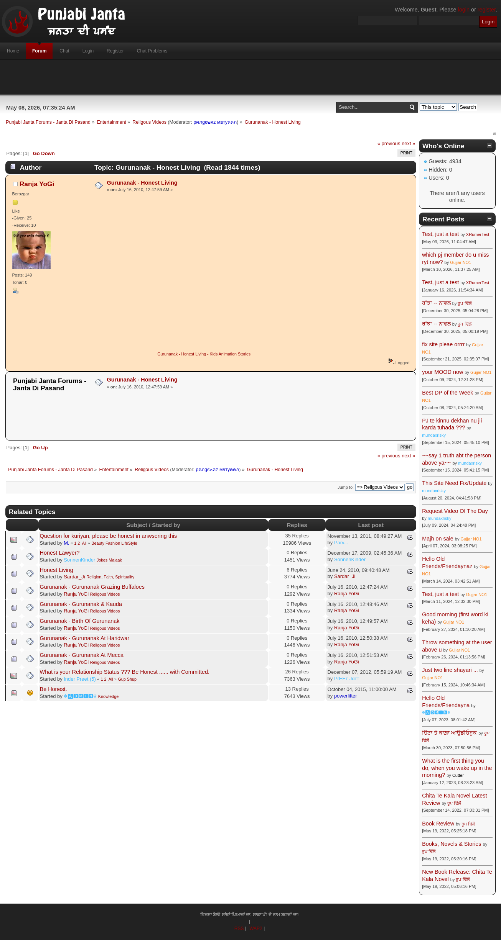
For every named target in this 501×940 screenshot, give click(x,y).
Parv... (341, 542)
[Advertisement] (250, 77)
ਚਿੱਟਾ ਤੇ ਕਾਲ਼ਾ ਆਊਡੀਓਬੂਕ (449, 733)
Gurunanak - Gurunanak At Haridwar (85, 638)
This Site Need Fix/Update (454, 483)
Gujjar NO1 (460, 262)
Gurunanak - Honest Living (142, 183)
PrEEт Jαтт (346, 678)
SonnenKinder (79, 560)
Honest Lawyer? (60, 553)
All (84, 543)
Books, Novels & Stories (451, 844)
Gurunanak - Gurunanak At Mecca (82, 655)
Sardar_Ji (74, 577)
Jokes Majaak (109, 560)
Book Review (438, 823)
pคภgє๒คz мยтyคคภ (215, 122)
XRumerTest (477, 234)
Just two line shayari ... (450, 670)
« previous (388, 143)
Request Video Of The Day (455, 511)
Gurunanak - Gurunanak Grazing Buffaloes (92, 587)
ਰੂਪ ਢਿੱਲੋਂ (464, 303)
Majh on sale (437, 539)
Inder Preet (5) (80, 679)
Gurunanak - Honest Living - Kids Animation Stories (203, 354)
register (487, 10)
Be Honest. (53, 689)
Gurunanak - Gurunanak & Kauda (81, 604)
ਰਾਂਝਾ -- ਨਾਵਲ (436, 303)
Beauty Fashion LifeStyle (114, 543)
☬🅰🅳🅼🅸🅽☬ (80, 696)
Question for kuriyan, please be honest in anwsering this (108, 536)
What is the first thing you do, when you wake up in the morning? (457, 768)
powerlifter (345, 696)
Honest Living (56, 570)
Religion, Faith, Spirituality (110, 577)
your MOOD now (442, 372)
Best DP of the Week (448, 393)
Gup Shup (127, 679)
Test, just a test (440, 234)
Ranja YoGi (37, 184)
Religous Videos (105, 594)
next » (408, 143)
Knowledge (108, 696)
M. (66, 543)
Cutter (458, 775)
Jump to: (346, 487)
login (464, 10)
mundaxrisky (434, 435)
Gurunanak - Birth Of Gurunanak (80, 621)
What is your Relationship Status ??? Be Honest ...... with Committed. (124, 672)
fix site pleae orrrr (443, 344)
